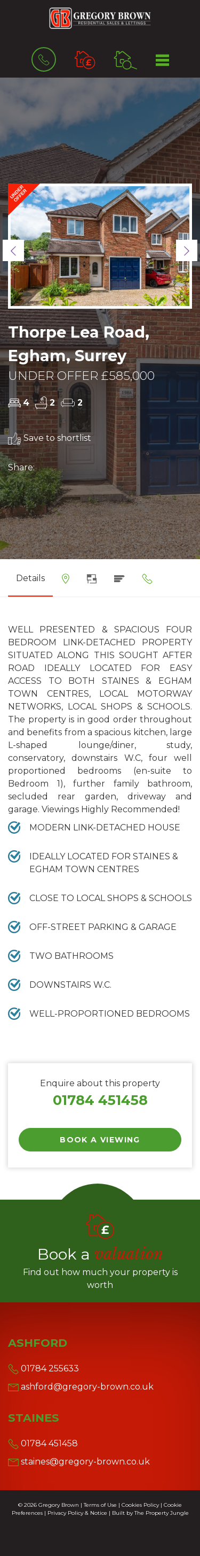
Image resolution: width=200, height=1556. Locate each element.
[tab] (65, 582)
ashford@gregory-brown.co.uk (81, 1387)
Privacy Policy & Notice (77, 1512)
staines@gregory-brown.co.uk (79, 1461)
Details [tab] (30, 578)
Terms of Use (100, 1504)
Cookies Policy (140, 1504)
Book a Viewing (100, 1140)
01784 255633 (43, 1368)
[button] (13, 250)
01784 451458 (100, 1100)
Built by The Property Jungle (150, 1512)
